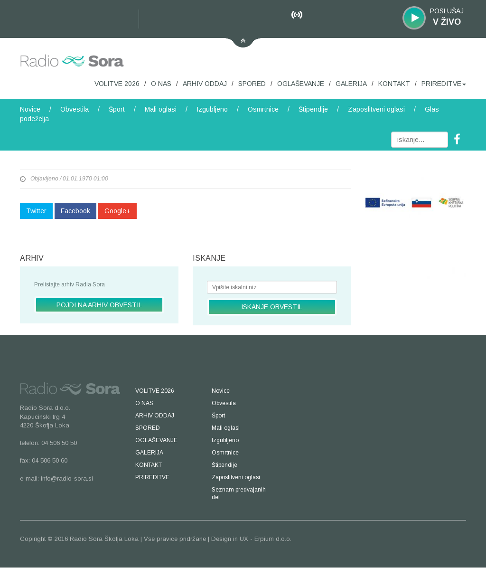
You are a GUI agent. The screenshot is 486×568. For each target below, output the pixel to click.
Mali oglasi (161, 109)
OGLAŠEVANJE (300, 83)
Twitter (36, 211)
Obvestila (74, 109)
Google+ (117, 211)
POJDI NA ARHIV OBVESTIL (99, 305)
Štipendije (313, 109)
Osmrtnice (263, 109)
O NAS (161, 83)
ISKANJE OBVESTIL (271, 307)
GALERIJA (351, 83)
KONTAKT (394, 83)
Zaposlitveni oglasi (376, 109)
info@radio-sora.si (67, 478)
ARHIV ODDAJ (205, 83)
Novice (30, 109)
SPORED (252, 83)
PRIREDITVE (443, 83)
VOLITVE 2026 (117, 83)
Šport (117, 109)
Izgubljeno (212, 109)
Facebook (75, 211)
